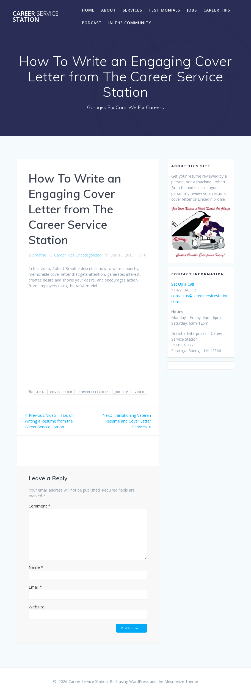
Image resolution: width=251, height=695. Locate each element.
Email (35, 587)
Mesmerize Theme (181, 681)
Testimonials (164, 10)
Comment (39, 506)
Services (132, 10)
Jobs (192, 10)
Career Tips (216, 10)
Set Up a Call (182, 284)
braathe (39, 255)
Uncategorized (88, 255)
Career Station (36, 16)
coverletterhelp (93, 392)
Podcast (92, 22)
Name (36, 567)
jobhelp (121, 392)
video (140, 392)
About (108, 10)
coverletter (61, 392)
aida (40, 392)
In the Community (129, 22)
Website (37, 606)
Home (88, 10)
